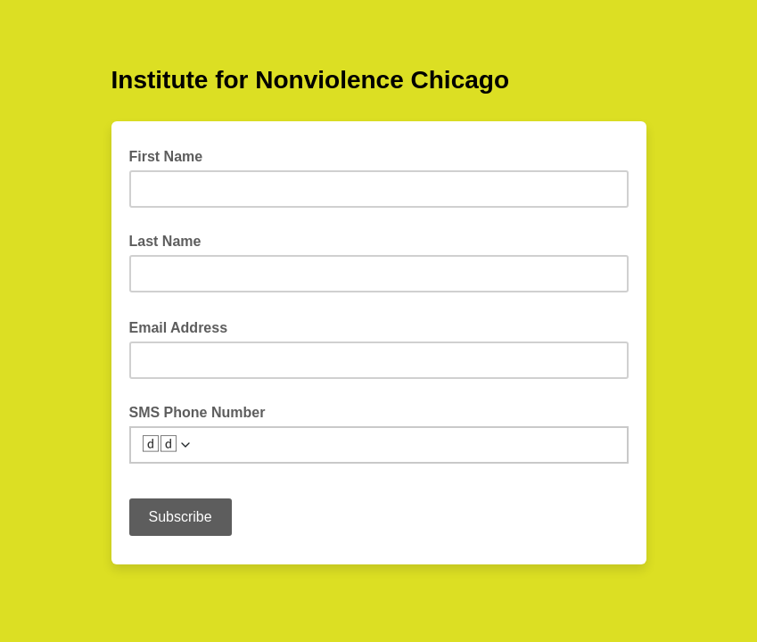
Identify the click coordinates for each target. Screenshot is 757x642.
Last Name (165, 241)
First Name (166, 156)
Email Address (184, 326)
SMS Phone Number (197, 412)
